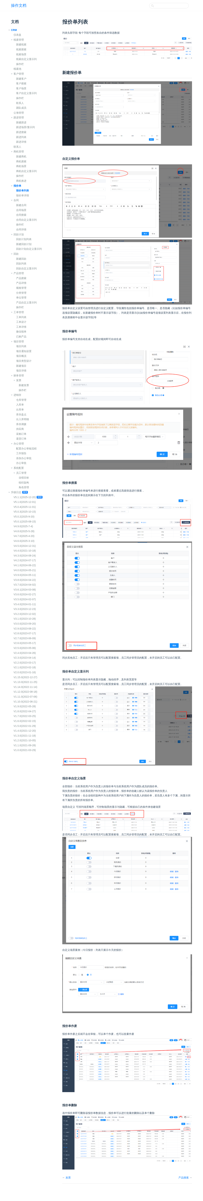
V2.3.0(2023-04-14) (25, 657)
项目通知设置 (24, 351)
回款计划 (19, 234)
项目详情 (21, 370)
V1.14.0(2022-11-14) (25, 687)
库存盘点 (21, 414)
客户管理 (19, 73)
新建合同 (21, 205)
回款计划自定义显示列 (29, 248)
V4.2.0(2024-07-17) (25, 560)
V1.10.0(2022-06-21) (25, 701)
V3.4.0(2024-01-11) (25, 604)
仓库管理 (21, 399)
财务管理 (19, 375)
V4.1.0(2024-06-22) (25, 565)
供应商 (20, 428)
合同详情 (21, 229)
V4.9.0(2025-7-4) (23, 526)
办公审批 (21, 463)
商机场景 (21, 166)
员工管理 (21, 472)
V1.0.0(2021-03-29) (25, 750)
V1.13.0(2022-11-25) (25, 682)
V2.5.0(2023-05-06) (25, 648)
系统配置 (19, 467)
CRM (14, 30)
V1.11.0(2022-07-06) (25, 696)
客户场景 (21, 88)
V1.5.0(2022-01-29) (25, 725)
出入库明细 (22, 419)
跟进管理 (19, 117)
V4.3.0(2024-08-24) (25, 555)
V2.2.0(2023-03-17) (25, 662)
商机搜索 (21, 161)
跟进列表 (21, 137)
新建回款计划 (24, 244)
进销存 (17, 394)
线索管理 (19, 39)
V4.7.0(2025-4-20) (24, 536)
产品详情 (21, 282)
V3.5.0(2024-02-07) (25, 599)
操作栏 (20, 64)
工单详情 (21, 326)
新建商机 (21, 156)
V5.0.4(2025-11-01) (25, 506)
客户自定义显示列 (26, 93)
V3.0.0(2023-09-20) (25, 623)
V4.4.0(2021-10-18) (25, 550)
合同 (16, 200)
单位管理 (21, 297)
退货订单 (21, 438)
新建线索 (21, 44)
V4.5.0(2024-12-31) (25, 545)
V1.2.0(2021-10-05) (25, 740)
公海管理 (19, 112)
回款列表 (21, 263)
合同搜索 (21, 214)
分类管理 (21, 292)
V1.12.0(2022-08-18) (25, 691)
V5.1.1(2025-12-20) (25, 497)
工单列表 (21, 317)
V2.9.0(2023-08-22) (25, 628)
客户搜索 (21, 83)
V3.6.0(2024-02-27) (25, 594)
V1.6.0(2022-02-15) (25, 721)
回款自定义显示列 (26, 268)
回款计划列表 (24, 239)
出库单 (20, 409)
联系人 (20, 103)
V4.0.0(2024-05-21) (25, 570)
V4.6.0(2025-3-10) (24, 540)
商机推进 (21, 180)
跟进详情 (21, 141)
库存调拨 (21, 424)
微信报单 (21, 331)
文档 (15, 22)
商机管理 (19, 151)
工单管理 (19, 312)
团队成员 (21, 107)
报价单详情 (22, 195)
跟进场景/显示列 (25, 127)
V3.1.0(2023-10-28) (25, 618)
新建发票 (24, 385)
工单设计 (21, 321)
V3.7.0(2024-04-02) (25, 584)
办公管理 (19, 443)
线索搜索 (21, 49)
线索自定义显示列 (26, 59)
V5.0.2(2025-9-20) (24, 516)
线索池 (17, 68)
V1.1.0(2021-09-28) (25, 745)
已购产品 (21, 336)
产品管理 (19, 273)
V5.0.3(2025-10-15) (25, 511)
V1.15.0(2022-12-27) (25, 677)
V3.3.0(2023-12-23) (25, 609)
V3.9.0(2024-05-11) (25, 575)
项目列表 (21, 346)
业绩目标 (24, 477)
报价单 (17, 185)
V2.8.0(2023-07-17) (25, 633)
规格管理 (21, 287)
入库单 (20, 404)
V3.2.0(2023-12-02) (25, 613)
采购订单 (21, 433)
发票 (18, 380)
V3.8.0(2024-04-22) (25, 579)
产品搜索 (21, 278)
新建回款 (21, 258)
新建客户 (21, 78)
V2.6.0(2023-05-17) (25, 643)
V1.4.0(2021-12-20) (25, 730)
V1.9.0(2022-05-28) (25, 706)
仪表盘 (17, 34)
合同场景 (21, 210)
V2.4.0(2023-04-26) (25, 652)
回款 (16, 253)
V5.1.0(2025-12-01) (25, 501)
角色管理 (24, 487)
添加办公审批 (24, 458)
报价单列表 (22, 190)
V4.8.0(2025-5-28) (24, 531)
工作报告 (21, 453)
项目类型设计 (24, 360)
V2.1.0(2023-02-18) (25, 667)
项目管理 (19, 341)
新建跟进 (21, 122)
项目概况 (21, 355)
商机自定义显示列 (26, 171)
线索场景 (21, 54)
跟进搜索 (21, 132)
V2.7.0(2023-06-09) (25, 638)
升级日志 (16, 492)
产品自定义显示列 (26, 302)
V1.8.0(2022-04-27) (25, 711)
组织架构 (24, 482)
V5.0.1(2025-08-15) (25, 521)
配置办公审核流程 (26, 448)
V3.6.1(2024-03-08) (25, 589)
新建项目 (21, 365)
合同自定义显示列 (26, 219)
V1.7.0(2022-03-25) (25, 716)
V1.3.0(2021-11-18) (25, 735)
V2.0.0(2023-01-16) (25, 672)
